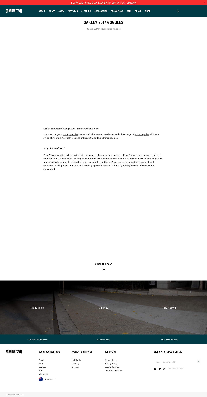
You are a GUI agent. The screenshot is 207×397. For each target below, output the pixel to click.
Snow (61, 11)
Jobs (41, 370)
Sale (129, 11)
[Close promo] (204, 2)
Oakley (107, 134)
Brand (138, 11)
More (147, 11)
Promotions (117, 11)
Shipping (75, 366)
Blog (41, 363)
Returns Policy (111, 359)
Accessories (100, 11)
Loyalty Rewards (112, 366)
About (41, 359)
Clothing (86, 11)
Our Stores (43, 373)
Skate (52, 11)
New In (42, 11)
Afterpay (75, 363)
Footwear (73, 11)
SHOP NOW (129, 2)
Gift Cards (76, 359)
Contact (42, 366)
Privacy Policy (111, 363)
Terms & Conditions (113, 370)
